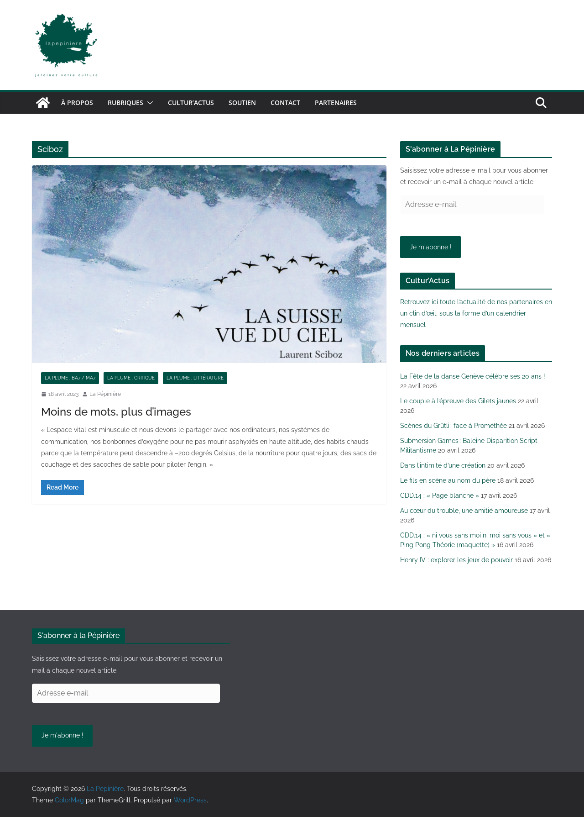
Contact (285, 102)
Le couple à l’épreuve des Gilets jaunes (458, 401)
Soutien (242, 102)
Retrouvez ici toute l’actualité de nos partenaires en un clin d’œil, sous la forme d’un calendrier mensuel (476, 313)
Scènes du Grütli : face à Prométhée (453, 425)
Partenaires (336, 102)
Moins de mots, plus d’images (116, 411)
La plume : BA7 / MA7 (70, 377)
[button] (148, 102)
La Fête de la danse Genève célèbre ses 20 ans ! (472, 376)
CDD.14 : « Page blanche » (439, 495)
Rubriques (125, 102)
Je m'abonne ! (431, 247)
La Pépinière (105, 394)
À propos (77, 102)
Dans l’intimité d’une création (442, 465)
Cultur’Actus (191, 102)
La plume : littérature (195, 377)
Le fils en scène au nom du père (447, 480)
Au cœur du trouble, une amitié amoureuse (464, 510)
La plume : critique (131, 377)
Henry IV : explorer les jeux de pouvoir (456, 560)
